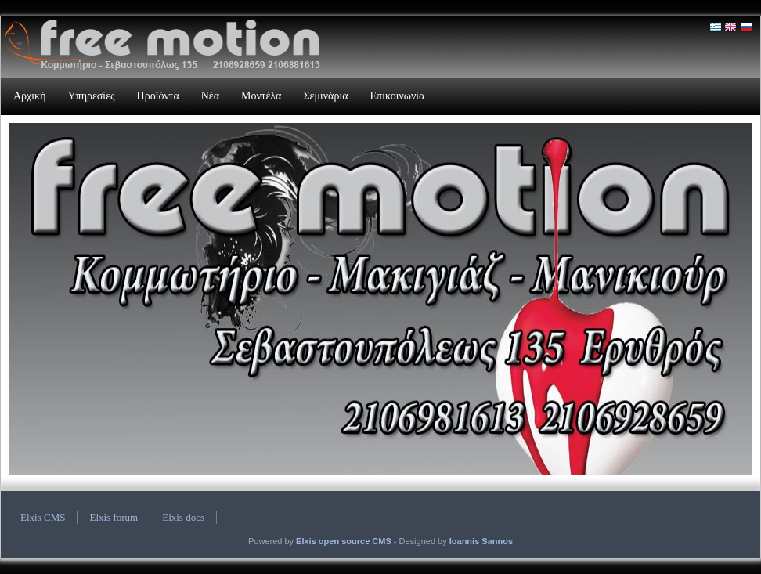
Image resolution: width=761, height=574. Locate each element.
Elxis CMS (42, 517)
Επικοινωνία (397, 96)
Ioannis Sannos (481, 541)
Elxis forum (113, 517)
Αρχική (29, 96)
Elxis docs (183, 517)
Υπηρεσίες (90, 96)
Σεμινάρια (325, 96)
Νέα (210, 96)
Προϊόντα (158, 96)
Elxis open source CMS (343, 541)
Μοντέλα (261, 96)
